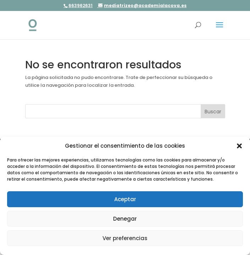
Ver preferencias (125, 238)
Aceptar (125, 199)
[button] (239, 145)
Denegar (125, 218)
